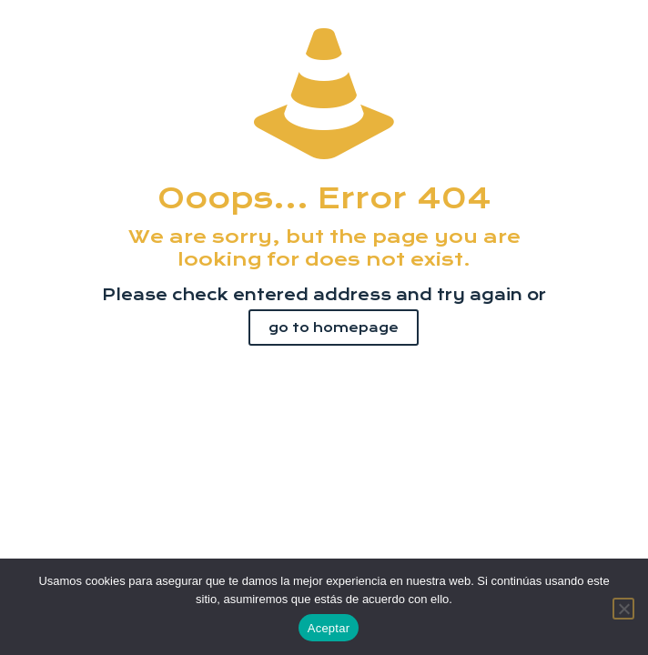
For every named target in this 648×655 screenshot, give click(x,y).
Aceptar (329, 628)
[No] (623, 609)
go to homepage (333, 327)
